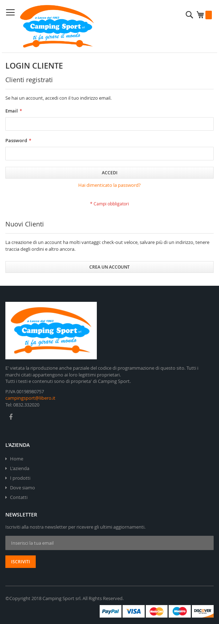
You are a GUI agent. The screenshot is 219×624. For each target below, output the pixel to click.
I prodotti (20, 478)
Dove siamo (22, 487)
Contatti (19, 497)
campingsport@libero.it (30, 398)
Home (16, 458)
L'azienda (19, 468)
